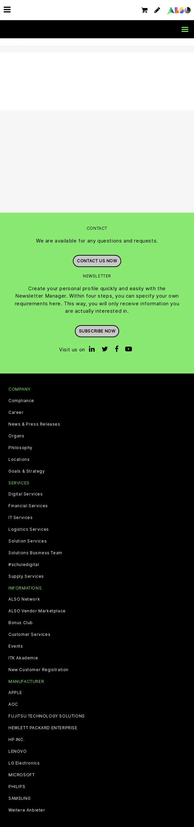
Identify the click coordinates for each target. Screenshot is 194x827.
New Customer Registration (38, 669)
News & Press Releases (34, 424)
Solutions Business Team (35, 553)
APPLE (15, 692)
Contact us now (97, 260)
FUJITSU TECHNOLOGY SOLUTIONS (46, 716)
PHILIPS (16, 786)
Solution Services (27, 541)
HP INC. (16, 739)
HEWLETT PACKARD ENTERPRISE (43, 728)
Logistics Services (28, 529)
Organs (16, 436)
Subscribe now (97, 331)
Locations (19, 459)
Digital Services (25, 494)
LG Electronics (24, 763)
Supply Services (26, 576)
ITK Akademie (23, 658)
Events (15, 646)
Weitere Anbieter (26, 810)
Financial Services (28, 506)
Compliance (21, 400)
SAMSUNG (19, 798)
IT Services (20, 517)
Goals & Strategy (26, 471)
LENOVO (17, 751)
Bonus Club (20, 622)
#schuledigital (23, 564)
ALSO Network (24, 599)
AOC (13, 704)
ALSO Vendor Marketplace (37, 611)
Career (16, 412)
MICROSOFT (21, 775)
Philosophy (20, 447)
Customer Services (29, 634)
